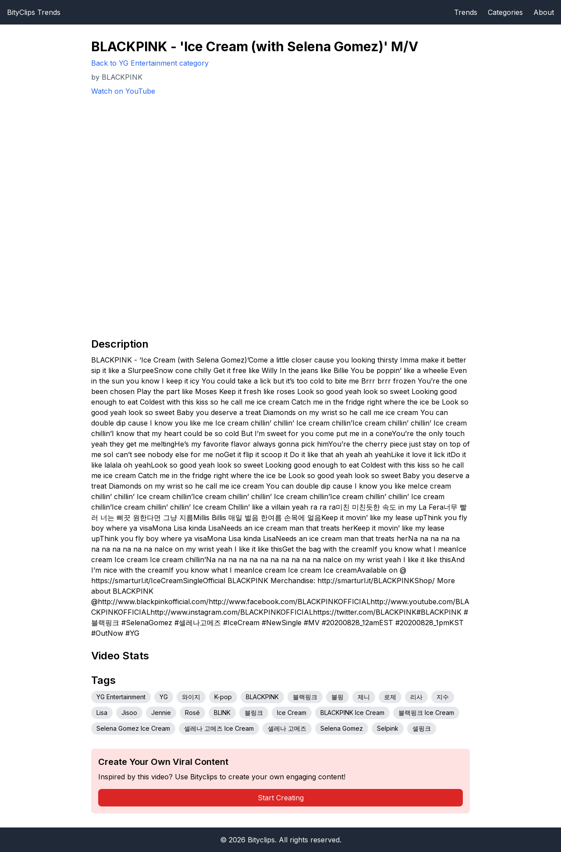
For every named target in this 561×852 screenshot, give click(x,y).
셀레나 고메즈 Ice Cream (219, 728)
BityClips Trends (33, 12)
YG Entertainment (121, 697)
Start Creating (281, 797)
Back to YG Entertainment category (150, 63)
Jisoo (129, 712)
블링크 (254, 712)
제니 (364, 697)
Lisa (101, 712)
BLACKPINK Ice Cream (352, 712)
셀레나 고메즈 (287, 728)
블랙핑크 (305, 697)
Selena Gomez (341, 728)
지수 (443, 697)
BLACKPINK (262, 697)
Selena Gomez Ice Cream (133, 728)
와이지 (191, 697)
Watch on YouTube (123, 91)
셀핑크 (421, 728)
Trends (465, 12)
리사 (416, 697)
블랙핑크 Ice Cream (426, 712)
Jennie (161, 712)
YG (164, 697)
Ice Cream (291, 712)
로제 (390, 697)
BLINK (222, 712)
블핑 (337, 697)
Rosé (192, 712)
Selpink (387, 728)
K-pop (223, 697)
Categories (505, 12)
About (543, 12)
